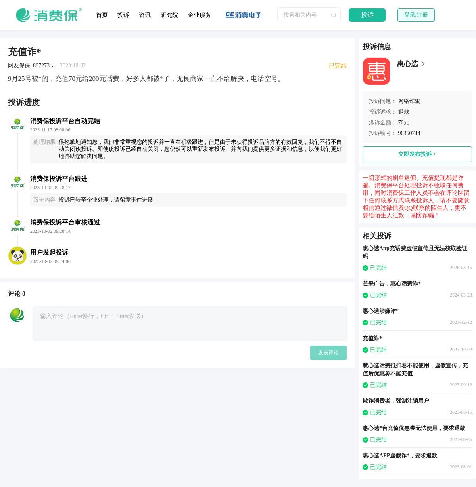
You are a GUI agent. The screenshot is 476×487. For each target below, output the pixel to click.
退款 (403, 112)
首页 (102, 15)
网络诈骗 (409, 101)
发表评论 (328, 353)
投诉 (123, 15)
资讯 (145, 15)
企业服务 (199, 15)
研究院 (169, 15)
